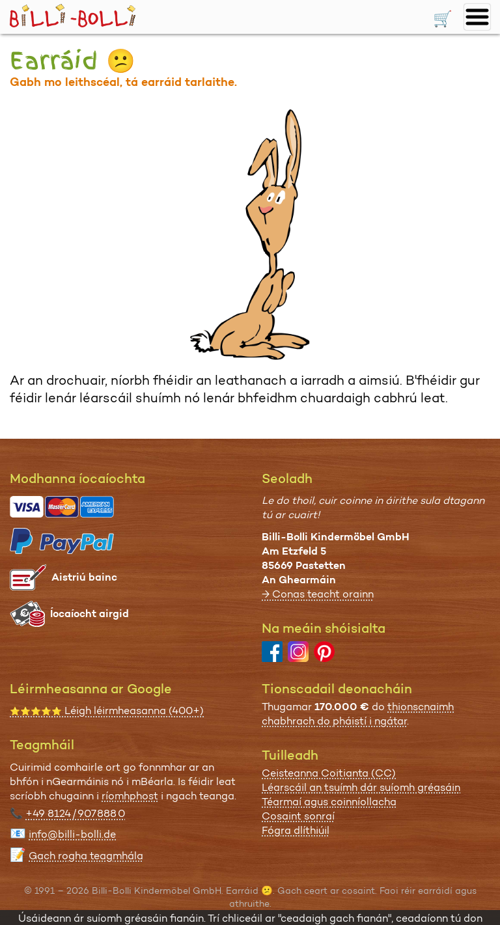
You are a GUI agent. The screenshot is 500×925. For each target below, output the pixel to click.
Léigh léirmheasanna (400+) (107, 710)
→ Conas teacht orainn (318, 594)
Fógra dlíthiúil (295, 830)
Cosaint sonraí (298, 816)
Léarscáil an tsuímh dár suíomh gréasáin (361, 787)
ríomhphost (130, 796)
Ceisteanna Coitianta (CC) (329, 773)
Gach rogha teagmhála (86, 855)
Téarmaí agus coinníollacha (329, 801)
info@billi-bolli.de (72, 834)
